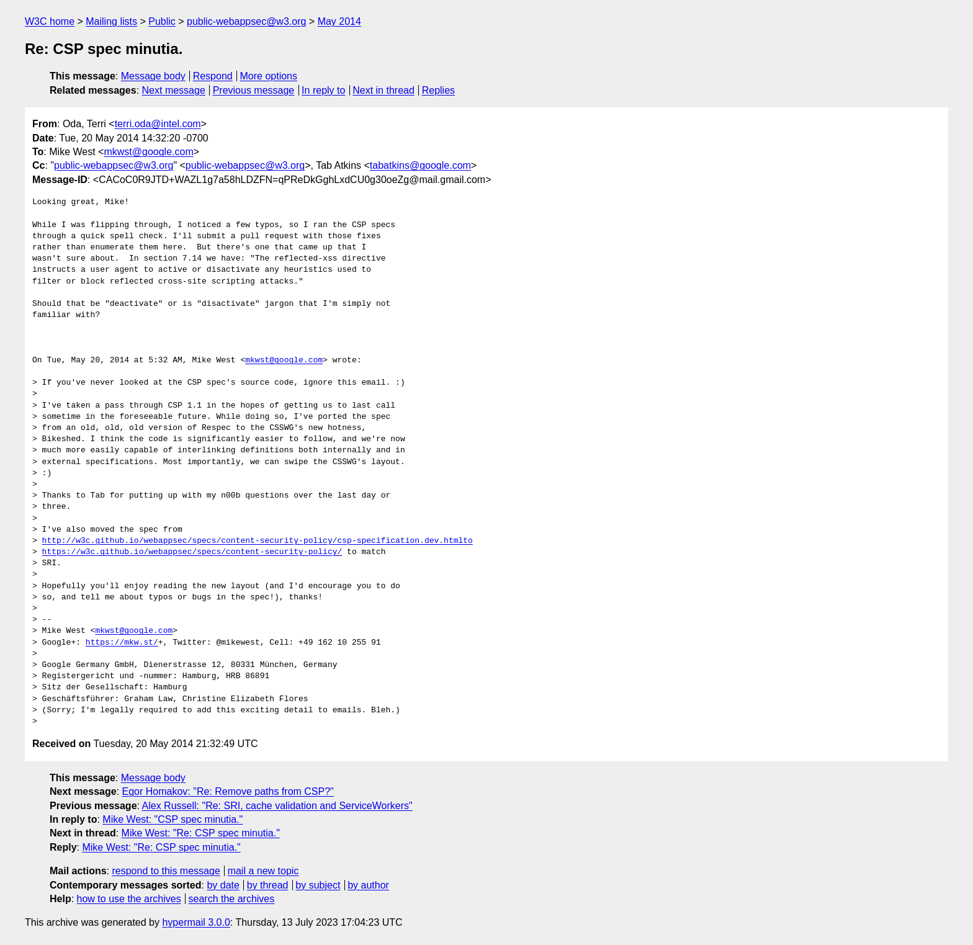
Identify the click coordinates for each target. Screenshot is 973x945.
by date (223, 885)
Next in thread (383, 90)
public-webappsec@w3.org (246, 21)
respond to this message (166, 871)
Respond (213, 76)
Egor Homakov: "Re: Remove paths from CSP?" (228, 791)
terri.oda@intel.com (158, 124)
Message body (153, 76)
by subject (317, 885)
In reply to (323, 90)
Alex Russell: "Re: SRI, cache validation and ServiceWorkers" (277, 805)
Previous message (254, 90)
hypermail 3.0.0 (196, 922)
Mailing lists (111, 21)
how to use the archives (129, 898)
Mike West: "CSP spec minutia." (172, 819)
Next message (173, 90)
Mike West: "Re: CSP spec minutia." (201, 833)
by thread (268, 885)
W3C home (49, 21)
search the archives (232, 898)
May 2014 (339, 21)
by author (368, 885)
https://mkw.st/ (122, 642)
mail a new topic (263, 871)
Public (162, 21)
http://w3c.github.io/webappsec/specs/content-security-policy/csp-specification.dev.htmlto (257, 541)
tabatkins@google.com (420, 165)
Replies (438, 90)
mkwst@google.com (148, 151)
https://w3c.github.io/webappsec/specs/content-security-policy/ (192, 552)
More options (269, 76)
